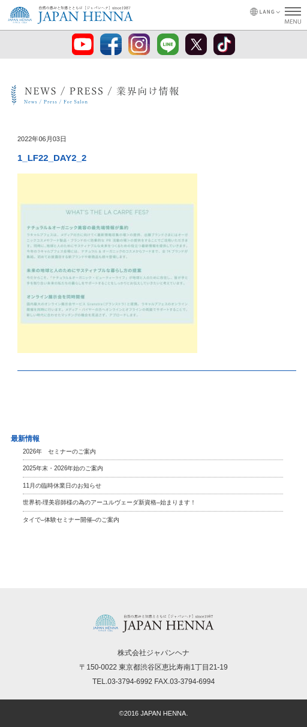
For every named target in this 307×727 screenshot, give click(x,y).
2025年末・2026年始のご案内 (63, 468)
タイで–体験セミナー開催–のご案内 (71, 519)
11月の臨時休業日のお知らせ (62, 485)
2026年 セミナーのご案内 (59, 451)
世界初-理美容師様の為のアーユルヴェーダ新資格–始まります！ (109, 502)
